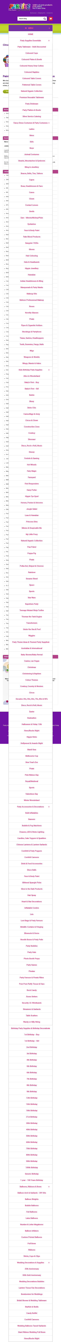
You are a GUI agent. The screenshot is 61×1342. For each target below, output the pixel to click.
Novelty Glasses (31, 313)
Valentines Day (32, 794)
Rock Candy (32, 990)
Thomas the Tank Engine (32, 617)
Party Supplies (7, 725)
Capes (31, 180)
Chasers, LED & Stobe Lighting (31, 832)
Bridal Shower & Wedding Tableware (31, 1301)
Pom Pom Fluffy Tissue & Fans (31, 984)
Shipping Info (41, 13)
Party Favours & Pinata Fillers (32, 978)
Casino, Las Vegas (31, 661)
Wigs (32, 351)
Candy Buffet (31, 1313)
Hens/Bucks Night (31, 731)
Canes (31, 193)
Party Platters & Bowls (32, 110)
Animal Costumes (31, 155)
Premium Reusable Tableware (32, 98)
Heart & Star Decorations (32, 902)
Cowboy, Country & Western (31, 686)
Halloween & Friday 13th (32, 724)
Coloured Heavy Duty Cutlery (32, 66)
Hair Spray (31, 895)
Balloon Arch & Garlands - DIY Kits (32, 1193)
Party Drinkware (31, 104)
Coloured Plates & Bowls (32, 60)
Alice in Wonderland (32, 376)
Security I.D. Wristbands (31, 1003)
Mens (31, 136)
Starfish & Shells (31, 1307)
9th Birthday (32, 1092)
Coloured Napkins (31, 72)
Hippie (8, 437)
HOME (30, 34)
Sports (31, 591)
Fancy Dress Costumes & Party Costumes (30, 123)
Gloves (31, 250)
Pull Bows (32, 1244)
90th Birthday (31, 1161)
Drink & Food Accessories (31, 864)
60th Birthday (31, 1142)
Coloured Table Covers (31, 79)
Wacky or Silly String (31, 1022)
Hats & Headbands (31, 262)
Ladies (31, 129)
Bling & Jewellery (32, 167)
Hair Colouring (32, 256)
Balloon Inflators (32, 1231)
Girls (32, 142)
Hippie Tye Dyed (31, 496)
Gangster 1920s (31, 243)
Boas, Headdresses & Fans (32, 186)
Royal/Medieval (31, 781)
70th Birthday (31, 1149)
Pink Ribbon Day (32, 775)
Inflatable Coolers (31, 908)
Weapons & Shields (32, 357)
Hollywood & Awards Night (32, 743)
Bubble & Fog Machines (32, 826)
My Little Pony (32, 534)
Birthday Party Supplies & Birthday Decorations (30, 1028)
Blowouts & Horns (31, 933)
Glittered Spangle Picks (31, 883)
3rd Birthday (32, 1054)
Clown (31, 199)
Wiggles (31, 636)
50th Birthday (31, 1136)
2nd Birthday (31, 1047)
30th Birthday (31, 1123)
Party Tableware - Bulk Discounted (32, 47)
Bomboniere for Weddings (31, 1294)
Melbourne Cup (31, 756)
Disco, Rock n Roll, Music (31, 446)
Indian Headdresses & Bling (31, 281)
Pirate (31, 319)
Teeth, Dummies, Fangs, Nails (32, 345)
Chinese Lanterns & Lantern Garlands (31, 845)
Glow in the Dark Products (31, 889)
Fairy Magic (31, 471)
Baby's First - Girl (32, 389)
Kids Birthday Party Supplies (30, 370)
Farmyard (32, 477)
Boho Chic (31, 408)
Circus (31, 693)
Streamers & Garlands (32, 1009)
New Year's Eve (32, 762)
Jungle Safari (31, 509)
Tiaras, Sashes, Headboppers (32, 338)
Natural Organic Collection (31, 91)
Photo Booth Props (32, 959)
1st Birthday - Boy (31, 1035)
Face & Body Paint (31, 231)
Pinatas (32, 971)
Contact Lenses (31, 205)
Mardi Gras (31, 750)
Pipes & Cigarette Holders (31, 326)
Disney (31, 452)
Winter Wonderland (32, 800)
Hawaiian (31, 275)
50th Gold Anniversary (32, 1275)
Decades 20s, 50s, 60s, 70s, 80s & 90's (32, 699)
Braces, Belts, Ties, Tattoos (32, 174)
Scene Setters (31, 997)
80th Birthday (31, 1155)
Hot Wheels (31, 465)
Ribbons (31, 1250)
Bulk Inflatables (31, 813)
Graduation (31, 718)
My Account (33, 13)
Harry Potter (32, 490)
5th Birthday (32, 1066)
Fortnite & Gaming (31, 458)
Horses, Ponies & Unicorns (32, 503)
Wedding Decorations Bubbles (31, 1282)
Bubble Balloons (32, 1206)
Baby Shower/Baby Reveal (31, 655)
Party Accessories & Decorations (30, 807)
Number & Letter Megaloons (31, 1225)
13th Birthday (31, 1098)
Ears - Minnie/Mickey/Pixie (32, 218)
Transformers (31, 623)
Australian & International (31, 648)
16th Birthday (31, 1104)
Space (31, 585)
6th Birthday (32, 1073)
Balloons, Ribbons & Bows (30, 1187)
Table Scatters (31, 1016)
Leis (31, 914)
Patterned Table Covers (31, 85)
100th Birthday (32, 1168)
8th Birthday (32, 1085)
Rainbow (31, 572)
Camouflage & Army (32, 414)
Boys (32, 148)
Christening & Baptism (31, 674)
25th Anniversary (32, 1269)
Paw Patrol (31, 547)
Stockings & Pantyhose (31, 332)
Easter (31, 712)
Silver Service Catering (32, 117)
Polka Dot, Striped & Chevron (32, 566)
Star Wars (32, 598)
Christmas (32, 667)
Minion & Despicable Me (32, 528)
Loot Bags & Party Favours (32, 921)
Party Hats (31, 952)
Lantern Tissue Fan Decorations (32, 1288)
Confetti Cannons (31, 857)
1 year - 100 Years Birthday (31, 1180)
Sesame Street (32, 579)
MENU (37, 28)
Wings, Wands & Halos (31, 364)
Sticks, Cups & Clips (32, 1256)
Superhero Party (31, 604)
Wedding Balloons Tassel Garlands (31, 1326)
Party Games (32, 965)
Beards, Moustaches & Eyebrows (31, 161)
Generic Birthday (32, 1174)
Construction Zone (31, 427)
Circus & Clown (31, 420)
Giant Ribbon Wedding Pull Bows (31, 1332)
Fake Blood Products (31, 237)
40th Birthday (31, 1130)
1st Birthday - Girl (31, 1041)
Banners (31, 819)
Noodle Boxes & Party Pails (31, 940)
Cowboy (31, 433)
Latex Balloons (32, 1218)
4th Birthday (32, 1060)
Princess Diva (31, 522)
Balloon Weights (31, 1199)
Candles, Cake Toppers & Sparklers (31, 838)
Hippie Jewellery (31, 269)
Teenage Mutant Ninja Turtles (32, 610)
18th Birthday (31, 1111)
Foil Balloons (31, 1212)
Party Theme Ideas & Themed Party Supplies (30, 642)
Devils (31, 212)
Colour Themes (31, 680)
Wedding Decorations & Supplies (30, 1263)
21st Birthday (31, 1117)
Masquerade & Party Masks (32, 288)
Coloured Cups (32, 53)
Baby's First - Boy (31, 382)
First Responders (32, 484)
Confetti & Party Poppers (31, 851)
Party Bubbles (31, 946)
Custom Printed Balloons (31, 1237)
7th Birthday (32, 1079)
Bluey (31, 401)
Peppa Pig (31, 553)
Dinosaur (31, 439)
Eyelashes (32, 224)
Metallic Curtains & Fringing (31, 927)
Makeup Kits (32, 294)
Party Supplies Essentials (30, 41)
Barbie (31, 395)
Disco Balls (31, 870)
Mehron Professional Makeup (32, 300)
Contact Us (50, 13)
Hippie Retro (32, 737)
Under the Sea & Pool (31, 629)
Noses (31, 307)
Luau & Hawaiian (32, 515)
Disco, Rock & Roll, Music (31, 705)
